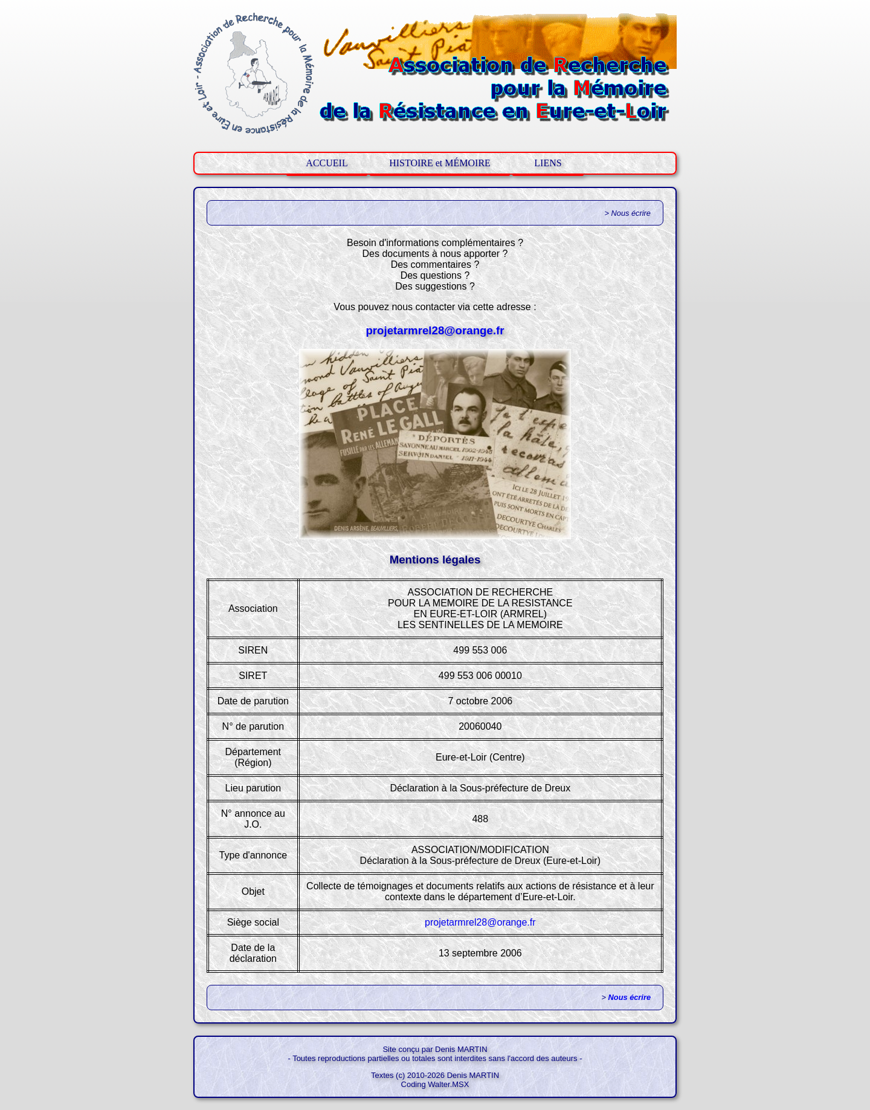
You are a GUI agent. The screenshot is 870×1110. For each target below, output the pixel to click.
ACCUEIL (326, 163)
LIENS (548, 163)
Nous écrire (629, 997)
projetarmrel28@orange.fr (435, 330)
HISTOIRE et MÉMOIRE (440, 163)
